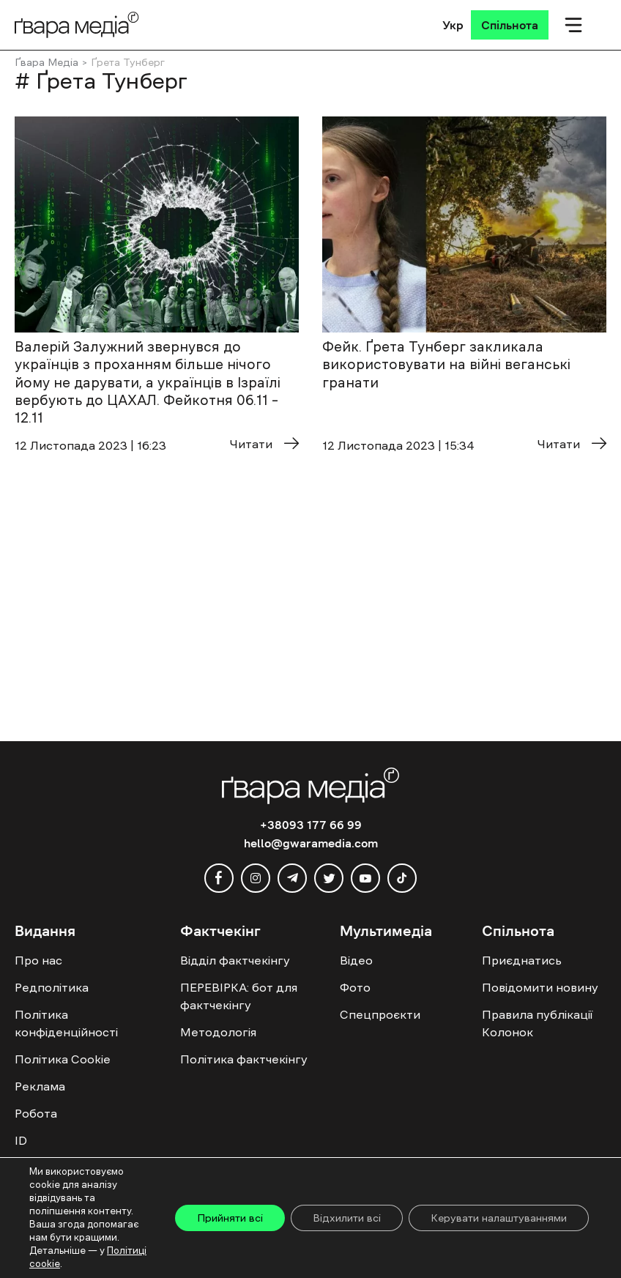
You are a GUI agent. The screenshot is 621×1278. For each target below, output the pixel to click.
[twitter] (328, 878)
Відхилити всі (347, 1218)
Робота (36, 1113)
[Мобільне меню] (573, 25)
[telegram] (292, 878)
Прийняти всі (230, 1218)
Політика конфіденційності (66, 1023)
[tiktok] (402, 878)
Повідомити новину (540, 987)
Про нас (38, 960)
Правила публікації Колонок (537, 1023)
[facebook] (219, 878)
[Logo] (77, 24)
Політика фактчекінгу (244, 1059)
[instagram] (255, 878)
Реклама (40, 1086)
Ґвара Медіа (46, 62)
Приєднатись (522, 960)
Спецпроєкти (380, 1014)
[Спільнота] (510, 25)
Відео (356, 960)
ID (21, 1140)
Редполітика (52, 987)
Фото (355, 987)
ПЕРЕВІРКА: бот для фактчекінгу (238, 996)
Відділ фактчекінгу (235, 960)
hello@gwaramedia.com (311, 843)
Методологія (218, 1032)
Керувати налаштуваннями (499, 1218)
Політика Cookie (63, 1059)
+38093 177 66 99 (311, 825)
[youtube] (365, 878)
